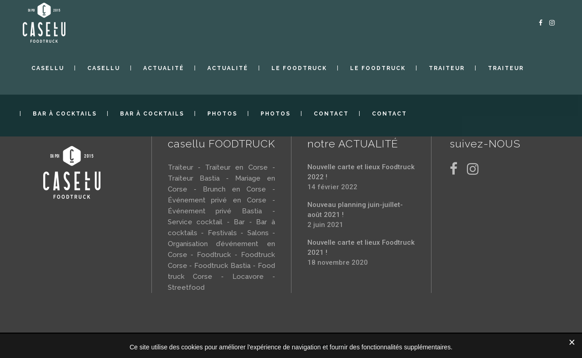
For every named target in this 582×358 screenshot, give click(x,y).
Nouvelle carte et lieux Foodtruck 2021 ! (361, 247)
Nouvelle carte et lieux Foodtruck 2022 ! (361, 172)
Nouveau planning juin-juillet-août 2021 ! (355, 210)
